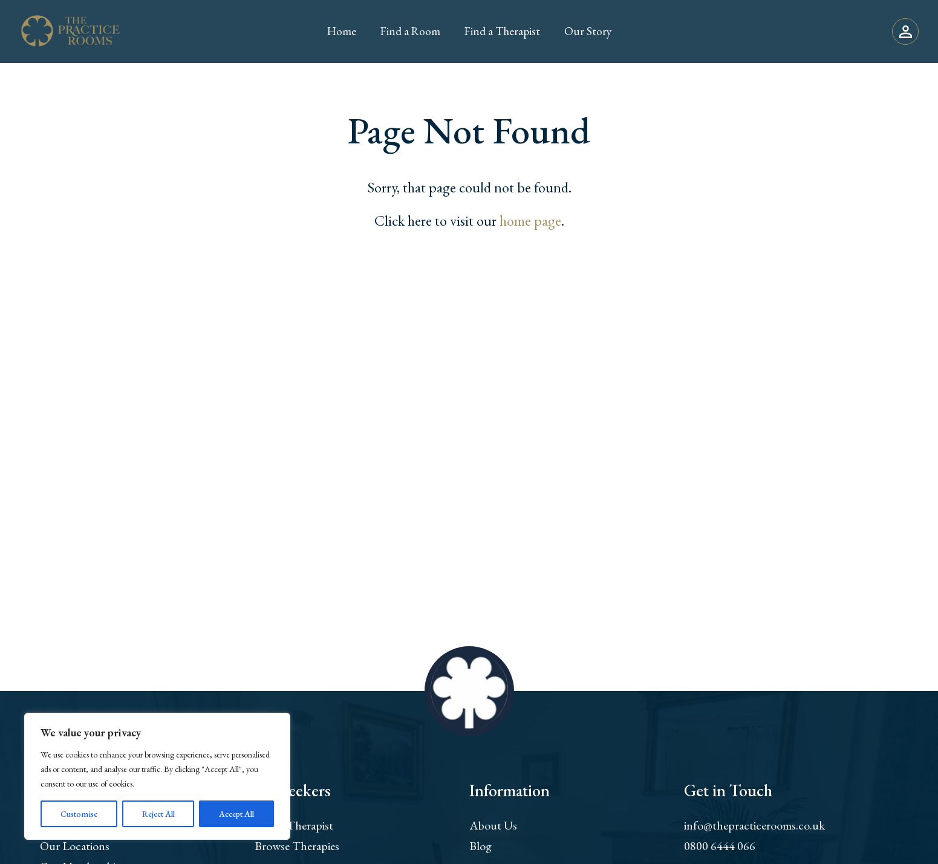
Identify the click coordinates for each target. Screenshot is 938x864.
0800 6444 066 (719, 846)
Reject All (158, 813)
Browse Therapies (297, 846)
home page (530, 220)
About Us (493, 825)
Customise (78, 813)
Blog (480, 846)
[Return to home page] (70, 31)
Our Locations (74, 846)
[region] (157, 776)
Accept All (236, 813)
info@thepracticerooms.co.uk (754, 825)
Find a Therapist (294, 825)
